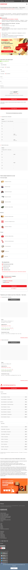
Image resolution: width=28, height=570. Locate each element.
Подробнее (14, 565)
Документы (2, 532)
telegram (2, 545)
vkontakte (0, 545)
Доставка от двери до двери (4, 514)
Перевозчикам (2, 534)
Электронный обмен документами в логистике (5, 520)
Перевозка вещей (2, 518)
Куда (1, 69)
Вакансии (1, 527)
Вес (0, 81)
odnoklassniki (3, 545)
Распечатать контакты (24, 337)
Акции (1, 524)
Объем (1, 76)
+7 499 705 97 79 (4, 541)
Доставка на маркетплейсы (4, 515)
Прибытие (1, 421)
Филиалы (1, 526)
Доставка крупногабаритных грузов (5, 516)
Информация (2, 531)
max (4, 545)
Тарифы (1, 525)
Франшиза (1, 533)
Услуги (1, 523)
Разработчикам (2, 535)
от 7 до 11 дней (15, 93)
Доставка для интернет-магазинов (5, 517)
